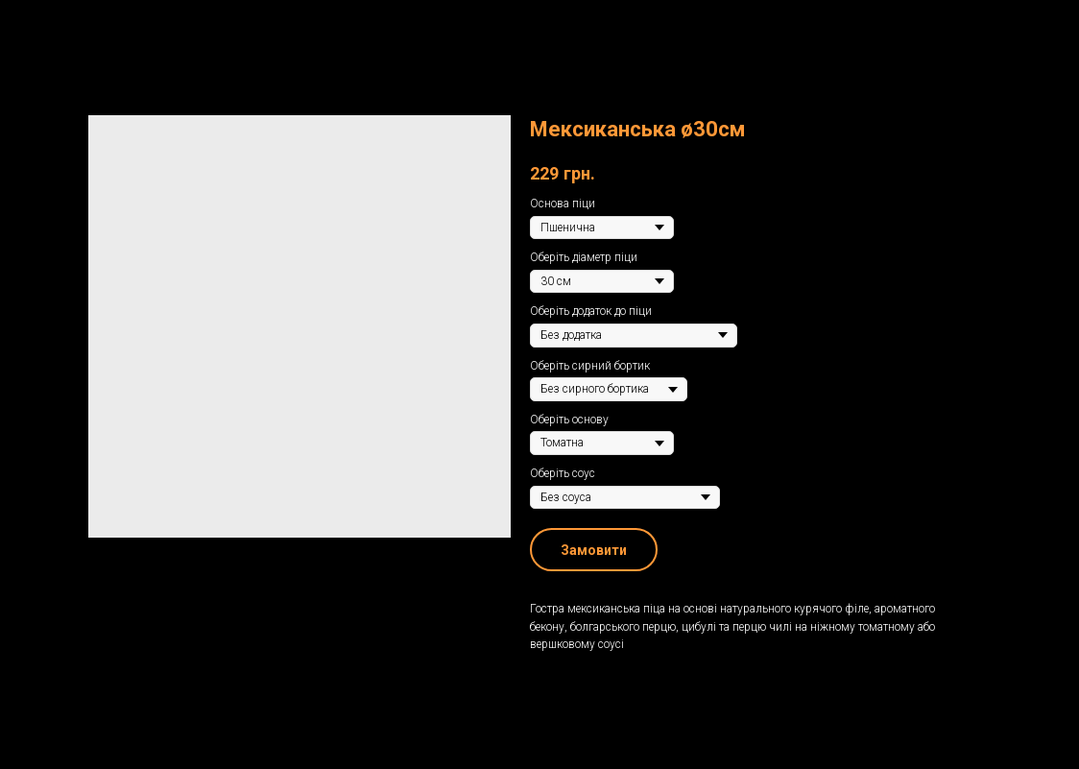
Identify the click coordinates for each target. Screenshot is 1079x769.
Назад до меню (76, 28)
